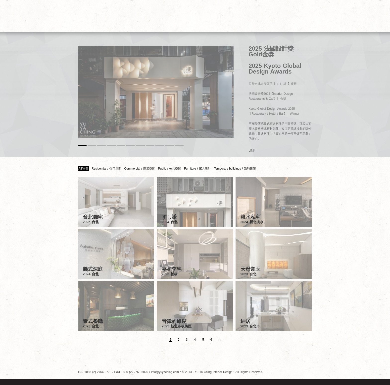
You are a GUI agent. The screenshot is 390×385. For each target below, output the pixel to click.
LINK (252, 150)
